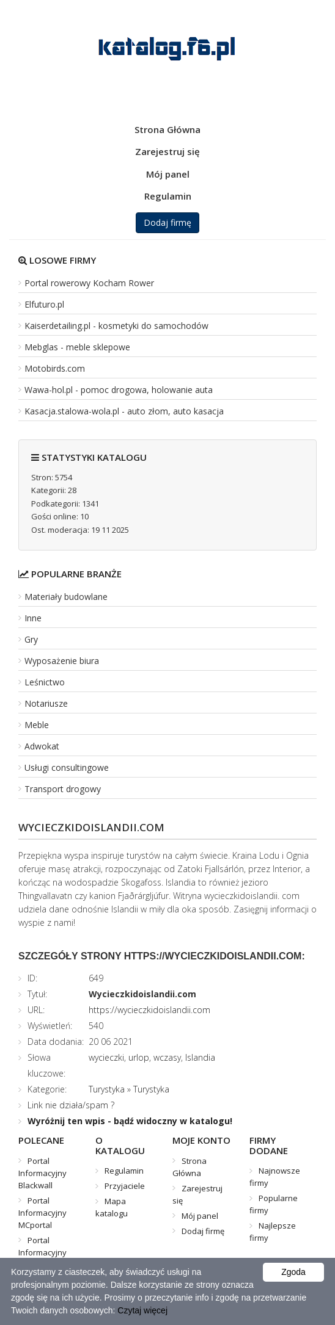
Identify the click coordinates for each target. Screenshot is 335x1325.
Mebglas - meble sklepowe (77, 347)
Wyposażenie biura (61, 660)
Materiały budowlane (66, 596)
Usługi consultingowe (66, 767)
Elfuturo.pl (44, 304)
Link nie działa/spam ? (71, 1105)
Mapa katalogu (111, 1207)
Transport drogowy (62, 789)
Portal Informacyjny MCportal (42, 1212)
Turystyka (107, 1089)
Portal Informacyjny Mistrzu (42, 1252)
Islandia (200, 1057)
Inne (33, 618)
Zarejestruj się (167, 151)
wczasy (167, 1057)
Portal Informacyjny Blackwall (42, 1173)
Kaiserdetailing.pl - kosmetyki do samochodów (116, 325)
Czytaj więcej (142, 1310)
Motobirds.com (54, 368)
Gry (31, 639)
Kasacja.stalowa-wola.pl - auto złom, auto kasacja (124, 411)
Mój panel (168, 174)
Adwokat (41, 746)
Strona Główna (167, 129)
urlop (138, 1057)
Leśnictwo (44, 682)
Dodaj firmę (167, 222)
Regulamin (167, 196)
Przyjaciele (125, 1185)
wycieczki (106, 1057)
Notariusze (46, 703)
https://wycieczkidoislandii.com (149, 1010)
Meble (36, 725)
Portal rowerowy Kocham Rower (89, 283)
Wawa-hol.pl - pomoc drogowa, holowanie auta (118, 389)
